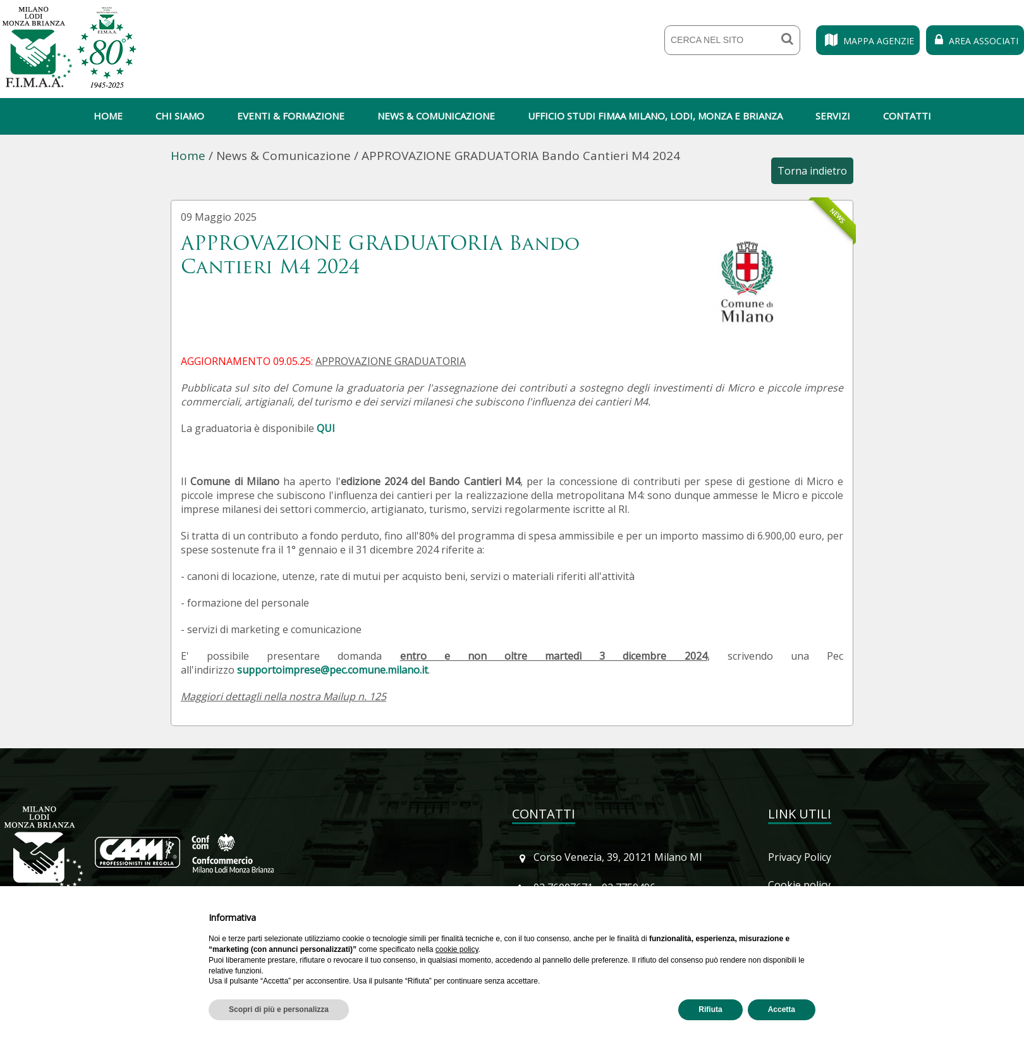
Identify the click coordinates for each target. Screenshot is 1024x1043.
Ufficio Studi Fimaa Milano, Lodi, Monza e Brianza (655, 115)
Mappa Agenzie (868, 41)
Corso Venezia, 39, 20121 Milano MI (617, 857)
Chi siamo (179, 115)
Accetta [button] (781, 1009)
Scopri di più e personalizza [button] (279, 1009)
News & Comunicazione (436, 115)
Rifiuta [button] (710, 1009)
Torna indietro (812, 171)
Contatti (907, 115)
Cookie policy (799, 885)
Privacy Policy (799, 857)
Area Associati (975, 41)
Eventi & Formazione (290, 115)
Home (108, 115)
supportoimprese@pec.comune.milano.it (332, 670)
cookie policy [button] (457, 949)
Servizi (832, 115)
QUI (326, 428)
